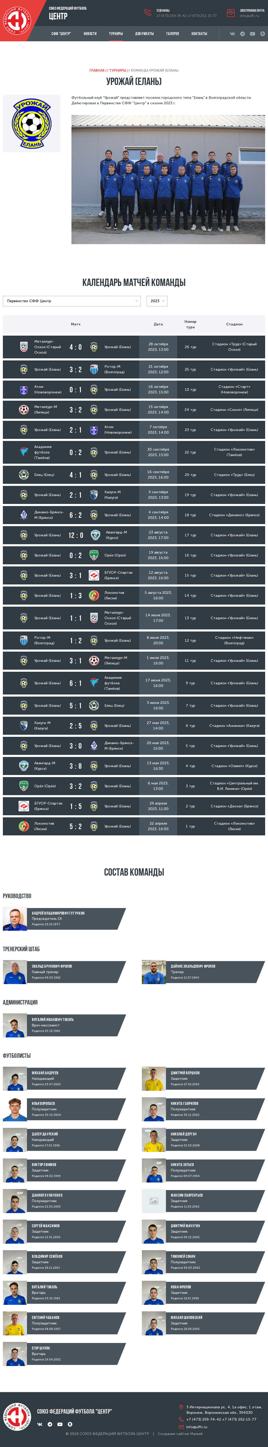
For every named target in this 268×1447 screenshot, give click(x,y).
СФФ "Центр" (61, 33)
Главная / (98, 70)
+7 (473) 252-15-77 (201, 16)
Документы (144, 33)
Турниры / (119, 70)
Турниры (116, 33)
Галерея (172, 33)
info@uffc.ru (249, 16)
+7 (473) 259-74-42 (171, 16)
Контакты (199, 33)
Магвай (196, 1434)
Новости (90, 33)
